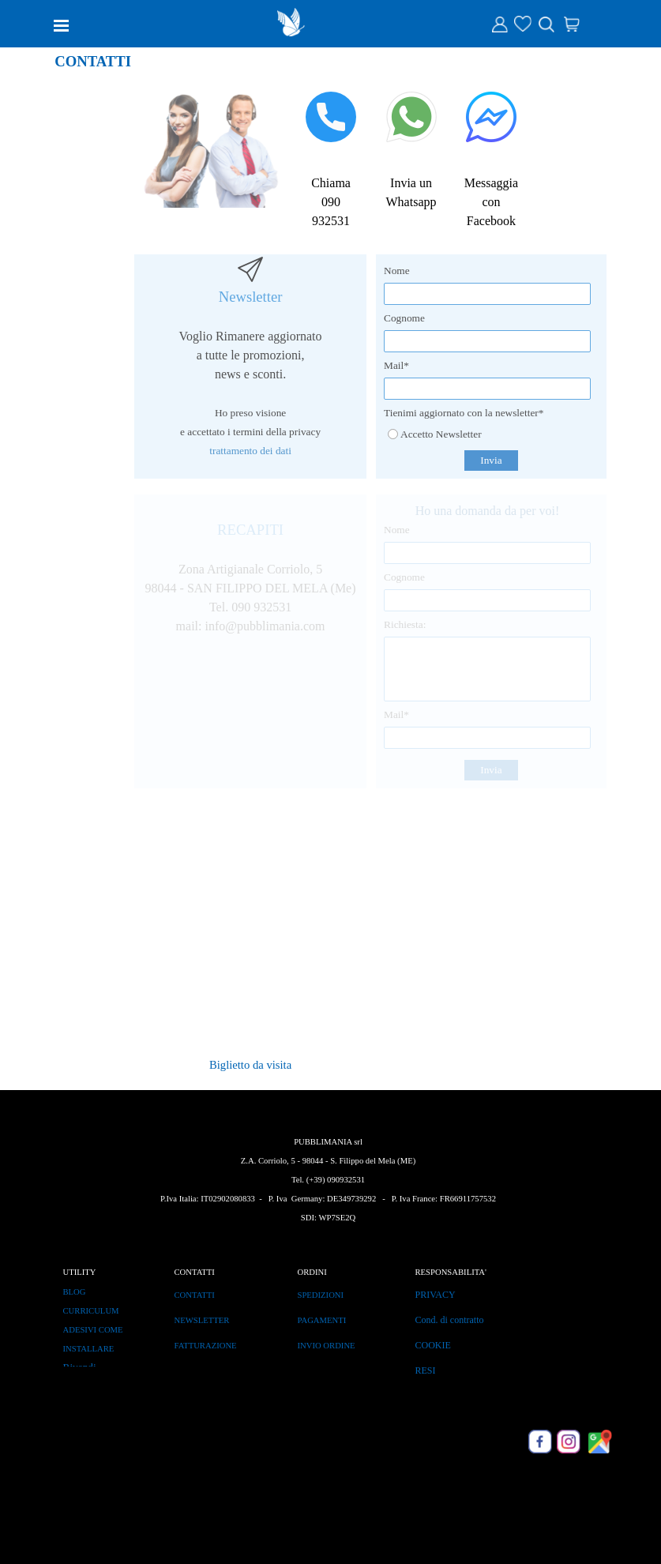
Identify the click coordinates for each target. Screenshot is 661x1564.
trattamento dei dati (250, 451)
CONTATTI (195, 1295)
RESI (425, 1370)
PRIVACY (435, 1294)
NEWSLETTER (202, 1320)
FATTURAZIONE (206, 1345)
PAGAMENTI (322, 1320)
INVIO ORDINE (326, 1345)
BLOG (74, 1292)
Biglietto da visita (250, 1064)
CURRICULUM (91, 1310)
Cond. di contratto (449, 1319)
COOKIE (433, 1345)
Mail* (396, 365)
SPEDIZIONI (321, 1295)
